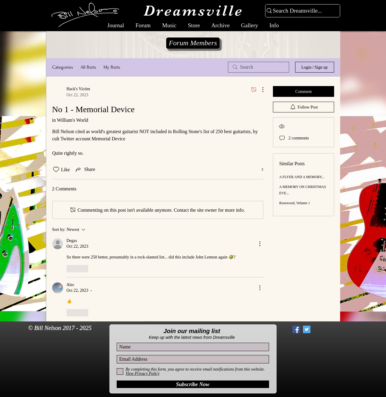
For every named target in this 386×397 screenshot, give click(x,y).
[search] (258, 67)
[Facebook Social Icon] (296, 329)
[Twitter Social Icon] (306, 329)
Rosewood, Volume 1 (294, 203)
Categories (62, 67)
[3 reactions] (259, 169)
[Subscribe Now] (193, 384)
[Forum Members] (193, 43)
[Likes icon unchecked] (56, 169)
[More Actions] (259, 89)
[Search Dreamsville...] (300, 10)
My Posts (111, 67)
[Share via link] (85, 169)
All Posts (88, 67)
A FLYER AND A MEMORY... (301, 177)
